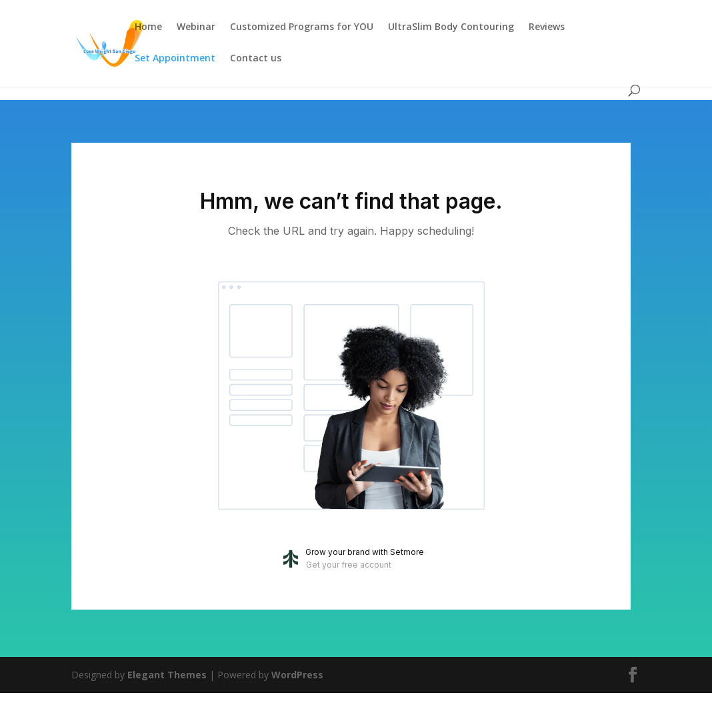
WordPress (297, 674)
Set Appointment (175, 58)
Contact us (255, 58)
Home (148, 27)
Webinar (196, 27)
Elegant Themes (167, 674)
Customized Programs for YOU (301, 27)
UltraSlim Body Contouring (451, 27)
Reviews (547, 27)
